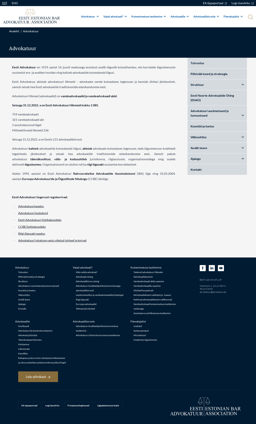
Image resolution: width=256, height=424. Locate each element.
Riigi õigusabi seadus (31, 233)
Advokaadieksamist (143, 276)
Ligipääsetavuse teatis (108, 405)
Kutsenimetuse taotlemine (148, 16)
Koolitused (23, 326)
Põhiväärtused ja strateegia (209, 74)
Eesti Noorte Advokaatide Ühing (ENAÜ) (212, 98)
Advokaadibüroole (206, 16)
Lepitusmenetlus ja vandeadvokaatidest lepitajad (99, 295)
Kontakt (196, 169)
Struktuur (217, 84)
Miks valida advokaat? (86, 272)
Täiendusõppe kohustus (30, 339)
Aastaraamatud (141, 330)
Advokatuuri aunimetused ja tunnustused (217, 113)
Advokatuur (90, 16)
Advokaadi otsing (84, 276)
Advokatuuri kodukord (33, 213)
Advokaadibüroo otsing (87, 281)
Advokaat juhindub (27, 335)
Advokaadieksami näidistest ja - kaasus (152, 295)
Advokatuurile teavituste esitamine (35, 330)
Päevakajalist (233, 16)
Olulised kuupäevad (143, 290)
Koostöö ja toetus (202, 126)
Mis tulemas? (139, 335)
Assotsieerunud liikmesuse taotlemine (152, 313)
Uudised (137, 326)
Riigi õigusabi (82, 299)
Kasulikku (23, 353)
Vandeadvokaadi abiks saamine (148, 281)
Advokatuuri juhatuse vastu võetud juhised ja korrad (52, 240)
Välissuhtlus (217, 137)
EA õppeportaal (215, 3)
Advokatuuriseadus (31, 206)
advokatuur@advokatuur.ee (213, 292)
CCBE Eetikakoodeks (32, 226)
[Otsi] (250, 17)
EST (4, 3)
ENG (15, 3)
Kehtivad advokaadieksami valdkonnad (152, 299)
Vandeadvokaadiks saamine (147, 285)
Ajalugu (217, 158)
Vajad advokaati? (115, 16)
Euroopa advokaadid (86, 304)
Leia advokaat (38, 377)
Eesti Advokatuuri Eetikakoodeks (39, 220)
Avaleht (14, 31)
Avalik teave (217, 148)
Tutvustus (197, 63)
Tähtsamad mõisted (85, 308)
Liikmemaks (24, 348)
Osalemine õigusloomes (145, 339)
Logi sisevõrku (243, 3)
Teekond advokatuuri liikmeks (148, 272)
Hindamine (23, 344)
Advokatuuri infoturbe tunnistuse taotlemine (98, 335)
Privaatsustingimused (78, 405)
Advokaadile (179, 16)
